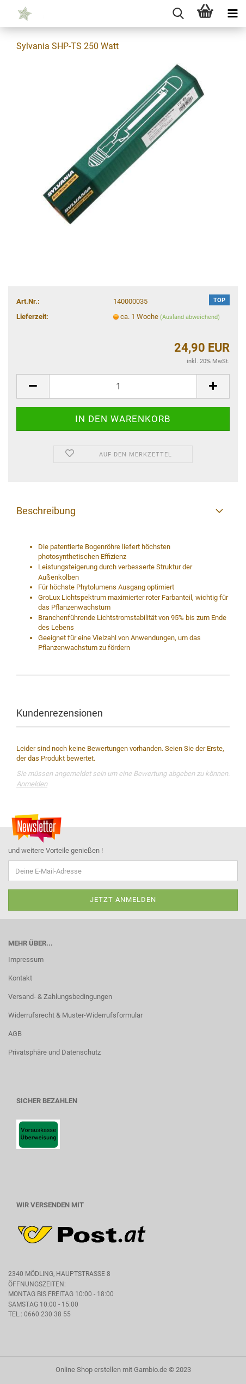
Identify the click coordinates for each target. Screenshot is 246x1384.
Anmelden (31, 784)
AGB (15, 1034)
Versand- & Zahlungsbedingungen (60, 996)
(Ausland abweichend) (190, 317)
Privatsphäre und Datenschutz (54, 1052)
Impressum (26, 959)
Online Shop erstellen (88, 1369)
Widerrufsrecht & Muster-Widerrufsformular (75, 1015)
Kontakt (20, 978)
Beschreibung (46, 510)
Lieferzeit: (32, 316)
